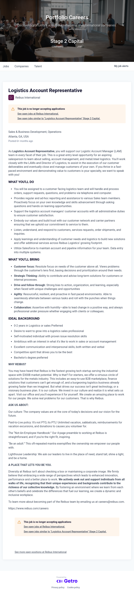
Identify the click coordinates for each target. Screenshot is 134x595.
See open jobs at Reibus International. (38, 113)
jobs (6, 66)
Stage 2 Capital (67, 41)
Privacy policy (57, 587)
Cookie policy (73, 587)
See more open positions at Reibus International (41, 552)
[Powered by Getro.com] (67, 579)
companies (21, 66)
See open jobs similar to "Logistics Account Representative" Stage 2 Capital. (58, 118)
